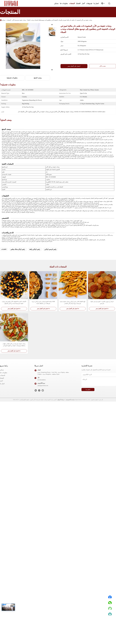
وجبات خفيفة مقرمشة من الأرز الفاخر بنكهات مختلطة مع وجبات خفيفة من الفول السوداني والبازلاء (14, 345)
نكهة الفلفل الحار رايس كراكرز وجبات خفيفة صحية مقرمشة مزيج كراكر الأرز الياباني (72, 302)
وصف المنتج (38, 78)
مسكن (56, 3)
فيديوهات (89, 3)
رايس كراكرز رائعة (34, 249)
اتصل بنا (96, 3)
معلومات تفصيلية (12, 78)
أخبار (83, 3)
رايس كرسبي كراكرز (50, 249)
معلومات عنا (64, 3)
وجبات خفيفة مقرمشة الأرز (19, 20)
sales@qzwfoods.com (43, 385)
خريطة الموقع (61, 399)
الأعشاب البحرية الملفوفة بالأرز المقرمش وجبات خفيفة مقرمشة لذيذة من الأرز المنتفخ (14, 302)
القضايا (78, 3)
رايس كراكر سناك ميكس (18, 249)
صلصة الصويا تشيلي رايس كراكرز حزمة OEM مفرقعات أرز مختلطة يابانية (43, 302)
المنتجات (72, 3)
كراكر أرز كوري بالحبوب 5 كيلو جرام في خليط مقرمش (102, 302)
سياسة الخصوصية (70, 399)
